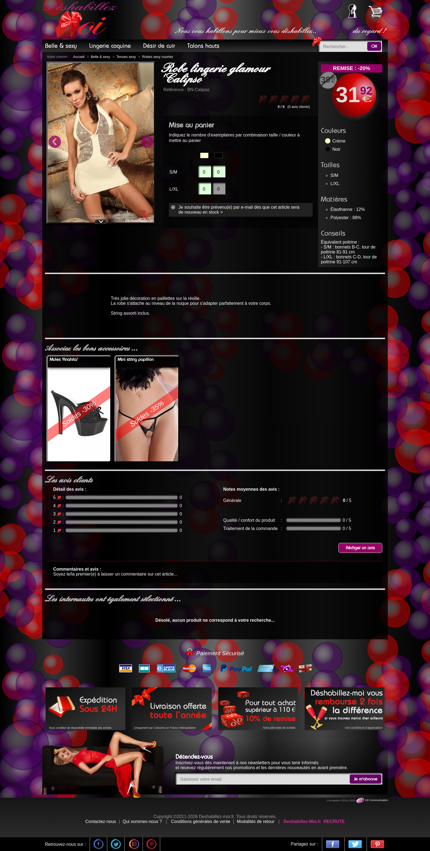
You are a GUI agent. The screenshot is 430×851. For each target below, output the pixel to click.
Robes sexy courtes (157, 57)
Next (147, 142)
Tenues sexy (126, 57)
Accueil (78, 57)
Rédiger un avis (360, 547)
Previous (54, 142)
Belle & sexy (100, 57)
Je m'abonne (365, 779)
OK (374, 46)
